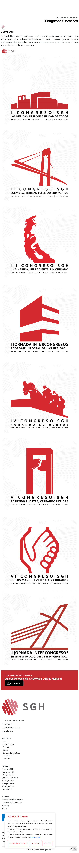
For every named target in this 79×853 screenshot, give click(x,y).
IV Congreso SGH (8, 780)
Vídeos (4, 808)
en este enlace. (35, 837)
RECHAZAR (35, 843)
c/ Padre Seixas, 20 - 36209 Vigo (13, 720)
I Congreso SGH (7, 769)
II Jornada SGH (7, 789)
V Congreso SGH (8, 783)
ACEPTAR (47, 843)
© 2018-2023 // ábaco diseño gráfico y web (40, 849)
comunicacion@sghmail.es (11, 727)
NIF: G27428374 (7, 724)
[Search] (58, 51)
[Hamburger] (70, 51)
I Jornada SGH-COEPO (10, 777)
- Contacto (6, 758)
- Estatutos (6, 747)
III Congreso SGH (8, 774)
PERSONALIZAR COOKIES (18, 843)
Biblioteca (5, 805)
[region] (30, 830)
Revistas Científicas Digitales (12, 799)
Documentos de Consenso (12, 802)
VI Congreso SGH (8, 786)
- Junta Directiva (8, 744)
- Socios (5, 750)
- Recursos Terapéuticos (11, 752)
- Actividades (6, 755)
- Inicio (4, 741)
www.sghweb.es (7, 731)
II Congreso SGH (8, 771)
